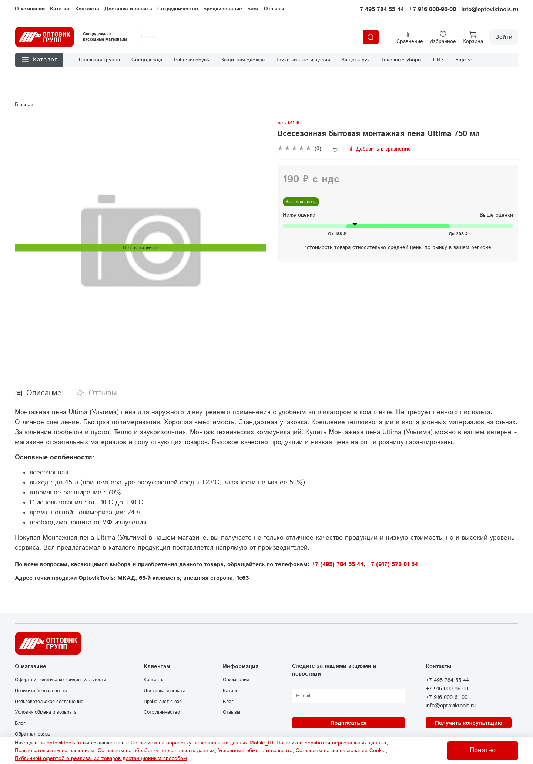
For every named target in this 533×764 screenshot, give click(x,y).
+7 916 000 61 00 (446, 697)
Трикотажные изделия (303, 60)
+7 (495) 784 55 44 (337, 564)
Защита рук (355, 60)
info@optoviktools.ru (451, 706)
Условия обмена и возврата (46, 712)
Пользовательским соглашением (54, 750)
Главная (24, 104)
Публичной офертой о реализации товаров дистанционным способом (101, 758)
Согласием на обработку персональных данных (156, 750)
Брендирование (222, 9)
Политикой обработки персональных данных (331, 743)
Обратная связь (32, 734)
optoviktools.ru (64, 743)
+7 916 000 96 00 (447, 689)
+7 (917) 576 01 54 (392, 564)
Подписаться (348, 723)
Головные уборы (402, 60)
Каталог (60, 9)
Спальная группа (99, 60)
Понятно (483, 750)
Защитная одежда (243, 60)
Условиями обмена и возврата (255, 750)
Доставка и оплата (128, 9)
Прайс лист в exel (163, 701)
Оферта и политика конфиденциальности (60, 679)
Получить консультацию (468, 723)
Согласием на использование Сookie (341, 750)
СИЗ (438, 60)
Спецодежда (146, 60)
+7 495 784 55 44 (380, 9)
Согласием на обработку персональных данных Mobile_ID (202, 743)
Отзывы (274, 9)
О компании (30, 9)
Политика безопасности (41, 690)
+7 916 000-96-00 (432, 9)
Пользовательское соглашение (49, 701)
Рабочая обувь (191, 60)
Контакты (87, 9)
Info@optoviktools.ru (489, 9)
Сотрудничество (177, 9)
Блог (253, 9)
